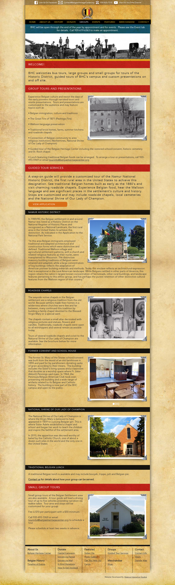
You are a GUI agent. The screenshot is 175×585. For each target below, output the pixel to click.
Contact (143, 22)
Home (32, 22)
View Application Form (44, 205)
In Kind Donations (66, 564)
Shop (110, 564)
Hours (138, 557)
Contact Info (141, 553)
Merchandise (127, 22)
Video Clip (89, 553)
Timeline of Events (36, 564)
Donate (71, 22)
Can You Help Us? (93, 560)
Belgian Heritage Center (39, 553)
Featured (109, 22)
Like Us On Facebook (48, 3)
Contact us (34, 479)
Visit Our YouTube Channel (130, 3)
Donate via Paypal (66, 557)
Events (96, 22)
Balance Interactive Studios (136, 577)
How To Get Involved (68, 568)
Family (87, 564)
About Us (44, 22)
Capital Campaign (66, 553)
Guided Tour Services (118, 553)
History (58, 22)
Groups (84, 22)
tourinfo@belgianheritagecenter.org (69, 159)
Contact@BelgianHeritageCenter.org (79, 3)
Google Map (141, 560)
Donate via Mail (65, 560)
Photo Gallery (90, 557)
